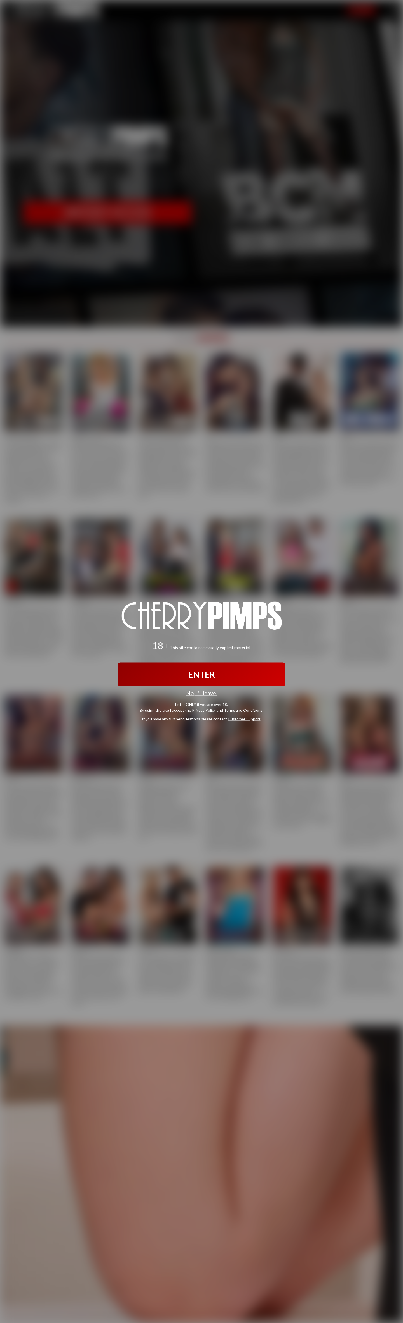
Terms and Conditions (243, 710)
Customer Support (244, 719)
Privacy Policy (204, 710)
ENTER (201, 674)
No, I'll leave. (201, 693)
